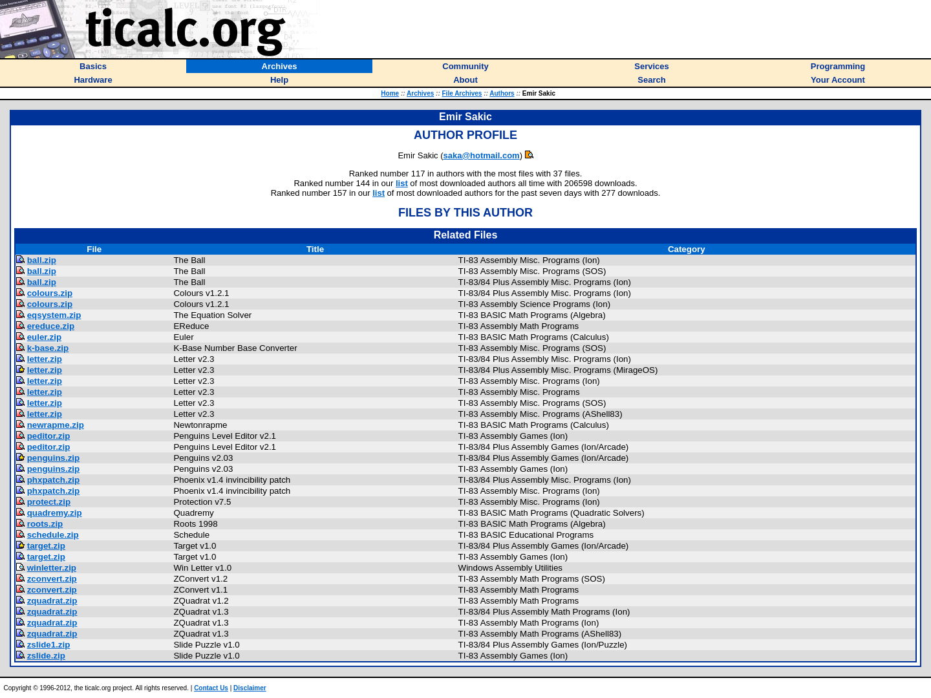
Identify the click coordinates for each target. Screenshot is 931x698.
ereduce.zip (50, 326)
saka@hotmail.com (481, 155)
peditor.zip (48, 436)
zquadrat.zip (52, 601)
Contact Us (211, 688)
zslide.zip (46, 656)
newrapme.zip (55, 425)
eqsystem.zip (54, 315)
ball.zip (41, 260)
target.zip (46, 546)
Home (390, 93)
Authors (501, 93)
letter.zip (44, 359)
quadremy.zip (54, 513)
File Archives (462, 93)
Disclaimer (249, 688)
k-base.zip (48, 348)
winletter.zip (51, 568)
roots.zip (45, 524)
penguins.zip (53, 458)
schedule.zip (53, 535)
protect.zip (48, 502)
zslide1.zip (48, 645)
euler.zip (44, 337)
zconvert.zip (52, 579)
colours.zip (49, 293)
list (402, 183)
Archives (420, 93)
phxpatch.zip (53, 480)
